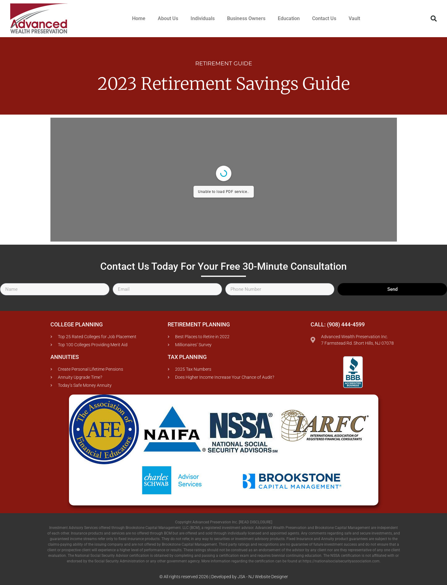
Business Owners (246, 18)
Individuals (203, 18)
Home (138, 18)
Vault (354, 18)
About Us (168, 18)
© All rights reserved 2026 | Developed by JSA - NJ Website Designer (223, 576)
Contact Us (324, 18)
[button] (434, 18)
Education (289, 18)
